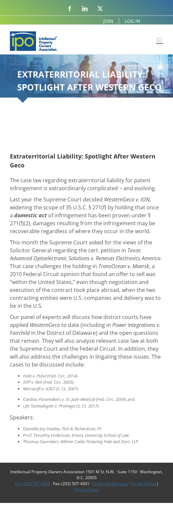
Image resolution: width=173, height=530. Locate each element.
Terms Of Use (143, 483)
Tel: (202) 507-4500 (32, 483)
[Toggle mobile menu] (159, 40)
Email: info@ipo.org (110, 483)
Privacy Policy (86, 489)
